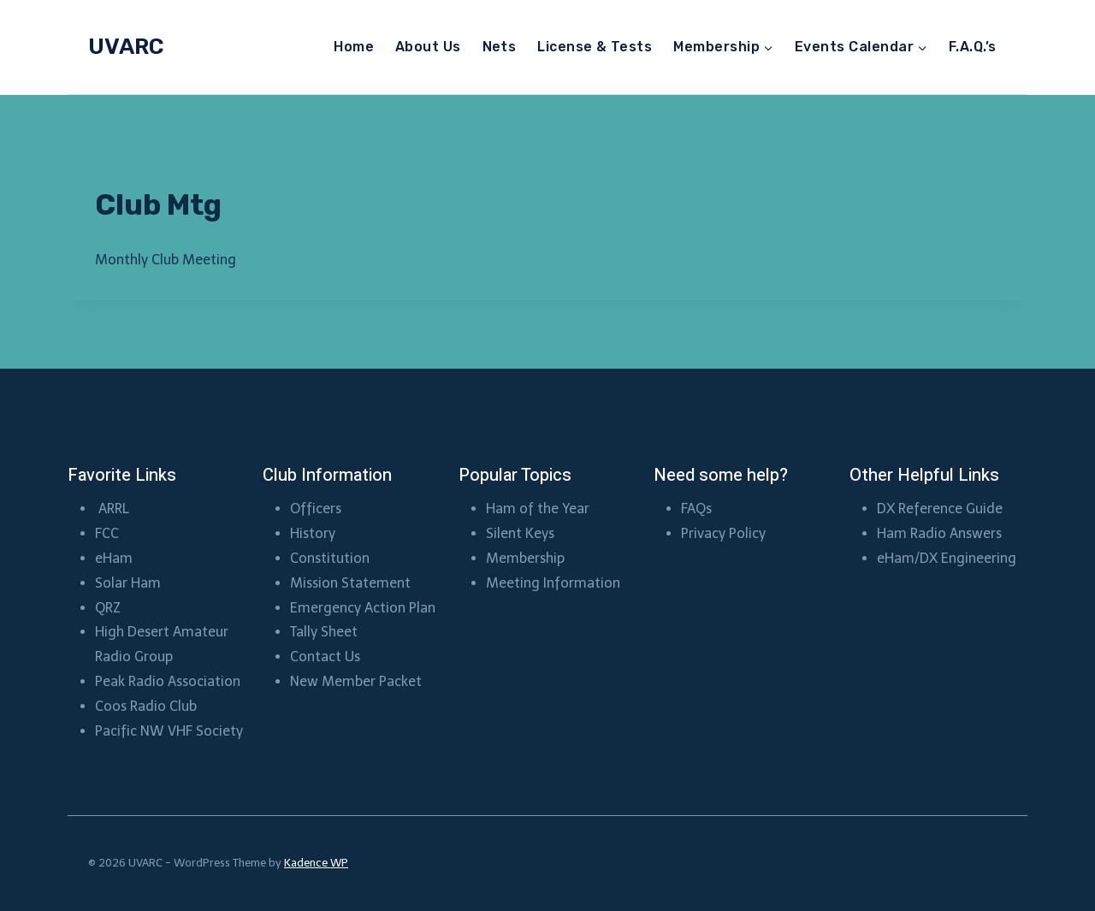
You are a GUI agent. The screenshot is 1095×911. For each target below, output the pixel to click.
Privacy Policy (723, 533)
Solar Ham (128, 583)
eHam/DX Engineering (946, 558)
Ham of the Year (537, 508)
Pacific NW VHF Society (169, 731)
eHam (114, 558)
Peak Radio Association (167, 681)
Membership (527, 558)
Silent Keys (520, 533)
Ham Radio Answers (939, 533)
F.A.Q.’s (973, 46)
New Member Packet (356, 681)
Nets (499, 46)
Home (354, 46)
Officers (315, 508)
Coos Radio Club (147, 706)
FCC (107, 533)
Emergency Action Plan (362, 608)
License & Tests (594, 46)
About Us (428, 46)
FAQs (696, 508)
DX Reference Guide (940, 508)
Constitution (330, 558)
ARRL (115, 508)
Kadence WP (316, 862)
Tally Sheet (324, 632)
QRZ (108, 608)
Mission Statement (350, 583)
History (312, 533)
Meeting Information (553, 583)
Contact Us (325, 656)
